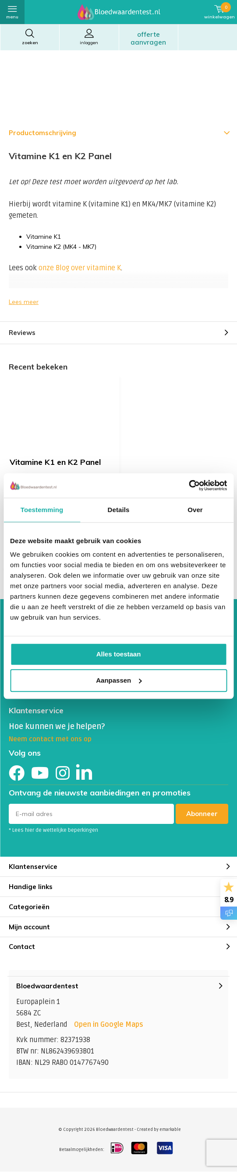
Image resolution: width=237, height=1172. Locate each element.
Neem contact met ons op (50, 739)
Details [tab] (119, 509)
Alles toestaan (118, 654)
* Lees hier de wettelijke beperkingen (53, 830)
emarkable (170, 1129)
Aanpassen (118, 680)
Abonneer (202, 813)
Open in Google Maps (108, 1024)
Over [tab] (195, 509)
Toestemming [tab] (42, 509)
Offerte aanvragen (148, 38)
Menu (12, 11)
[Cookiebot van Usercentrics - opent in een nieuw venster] (188, 485)
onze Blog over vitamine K (80, 268)
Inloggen (89, 36)
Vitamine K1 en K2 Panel (55, 462)
